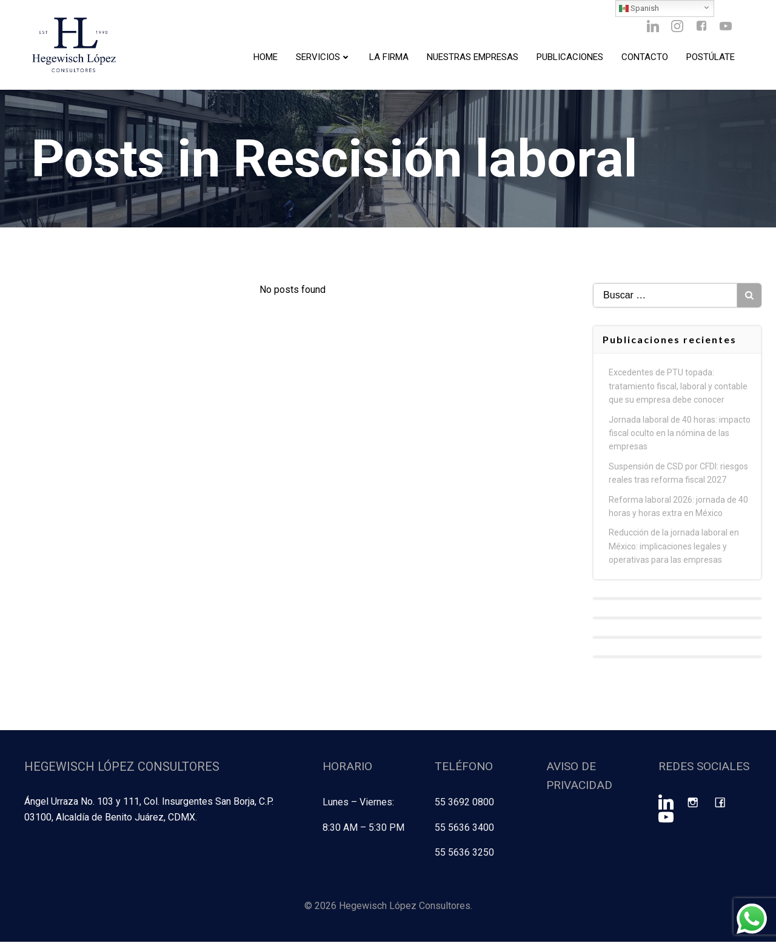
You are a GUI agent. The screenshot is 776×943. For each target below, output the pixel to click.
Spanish (639, 8)
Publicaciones (569, 57)
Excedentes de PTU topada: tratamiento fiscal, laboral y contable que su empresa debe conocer (678, 389)
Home (265, 57)
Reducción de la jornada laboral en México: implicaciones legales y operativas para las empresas (674, 549)
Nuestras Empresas (472, 57)
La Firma (388, 57)
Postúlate (710, 57)
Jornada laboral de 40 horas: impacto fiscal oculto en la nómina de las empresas (680, 435)
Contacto (644, 57)
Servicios (322, 57)
